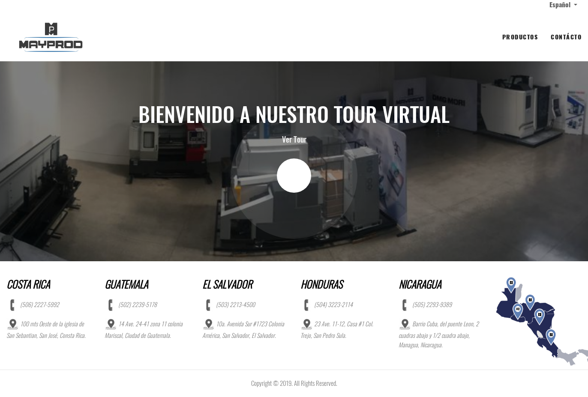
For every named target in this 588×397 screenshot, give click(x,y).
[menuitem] (520, 37)
